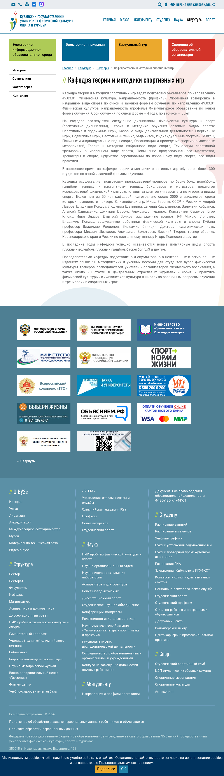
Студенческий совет (98, 530)
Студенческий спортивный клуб (180, 664)
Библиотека (18, 652)
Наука (178, 19)
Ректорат (16, 581)
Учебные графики (168, 538)
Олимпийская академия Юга (104, 509)
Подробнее (106, 769)
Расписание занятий (171, 525)
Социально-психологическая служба (183, 589)
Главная (109, 19)
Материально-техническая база (33, 543)
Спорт (210, 19)
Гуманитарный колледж (28, 634)
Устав (13, 509)
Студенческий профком (173, 603)
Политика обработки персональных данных (43, 729)
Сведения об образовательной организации (186, 49)
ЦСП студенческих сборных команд (183, 671)
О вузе (124, 19)
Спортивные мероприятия (175, 678)
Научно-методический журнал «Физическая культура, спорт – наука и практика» (111, 630)
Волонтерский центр (171, 628)
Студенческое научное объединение (110, 605)
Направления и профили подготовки (111, 694)
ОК (123, 769)
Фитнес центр (20, 684)
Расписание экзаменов (173, 531)
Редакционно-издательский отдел (36, 659)
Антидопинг (164, 691)
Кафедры (16, 595)
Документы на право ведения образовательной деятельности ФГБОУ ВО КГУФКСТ (180, 495)
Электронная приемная (85, 44)
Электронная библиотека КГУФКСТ (182, 571)
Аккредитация (20, 522)
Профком (89, 516)
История (15, 502)
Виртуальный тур (133, 44)
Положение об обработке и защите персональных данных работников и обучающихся (76, 722)
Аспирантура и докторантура (31, 608)
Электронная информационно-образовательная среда (32, 49)
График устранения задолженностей (183, 545)
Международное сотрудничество (35, 529)
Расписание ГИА (168, 564)
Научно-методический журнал (32, 666)
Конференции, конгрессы (102, 612)
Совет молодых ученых (100, 591)
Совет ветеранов (95, 523)
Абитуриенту (142, 19)
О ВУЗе (21, 491)
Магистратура (19, 602)
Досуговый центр (168, 621)
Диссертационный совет (28, 615)
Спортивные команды (172, 684)
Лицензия (17, 516)
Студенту (163, 19)
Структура (194, 19)
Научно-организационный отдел (107, 566)
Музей (14, 536)
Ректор (14, 574)
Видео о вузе (19, 550)
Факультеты (18, 588)
